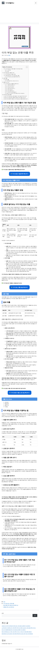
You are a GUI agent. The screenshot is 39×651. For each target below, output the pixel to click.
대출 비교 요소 (6, 82)
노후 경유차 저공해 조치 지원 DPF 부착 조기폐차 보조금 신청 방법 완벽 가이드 (19, 628)
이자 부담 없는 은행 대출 (8, 603)
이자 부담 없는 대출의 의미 (8, 72)
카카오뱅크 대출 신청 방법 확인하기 (19, 393)
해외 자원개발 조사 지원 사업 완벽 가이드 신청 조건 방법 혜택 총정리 (17, 631)
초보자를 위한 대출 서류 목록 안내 (10, 605)
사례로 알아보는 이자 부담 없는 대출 (12, 75)
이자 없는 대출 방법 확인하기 (19, 287)
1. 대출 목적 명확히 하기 (11, 84)
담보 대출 (7, 79)
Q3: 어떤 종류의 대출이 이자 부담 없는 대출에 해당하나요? (16, 98)
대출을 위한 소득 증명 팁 (8, 607)
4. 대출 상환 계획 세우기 (11, 88)
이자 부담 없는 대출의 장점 (10, 74)
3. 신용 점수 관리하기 (10, 87)
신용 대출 (5, 78)
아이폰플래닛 (10, 3)
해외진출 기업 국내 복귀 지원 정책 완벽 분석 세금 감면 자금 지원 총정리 (17, 633)
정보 (4, 601)
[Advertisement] (19, 14)
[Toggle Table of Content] (26, 67)
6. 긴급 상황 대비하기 (10, 90)
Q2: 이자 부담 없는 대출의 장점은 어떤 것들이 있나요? (15, 97)
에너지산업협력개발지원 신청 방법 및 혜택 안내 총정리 (14, 630)
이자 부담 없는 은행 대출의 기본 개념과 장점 (13, 68)
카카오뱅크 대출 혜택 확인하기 (19, 174)
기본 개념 (9, 70)
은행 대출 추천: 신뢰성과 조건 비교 (13, 80)
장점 (8, 71)
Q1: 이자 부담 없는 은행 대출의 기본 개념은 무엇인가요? (16, 96)
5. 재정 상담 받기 (10, 89)
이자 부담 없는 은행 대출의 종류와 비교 (13, 76)
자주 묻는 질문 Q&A (7, 94)
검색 (3, 613)
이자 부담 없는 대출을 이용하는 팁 (11, 83)
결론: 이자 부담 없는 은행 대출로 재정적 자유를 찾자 (15, 93)
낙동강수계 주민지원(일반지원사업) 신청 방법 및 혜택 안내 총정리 (16, 626)
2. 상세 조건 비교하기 (10, 86)
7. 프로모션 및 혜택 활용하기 (12, 92)
